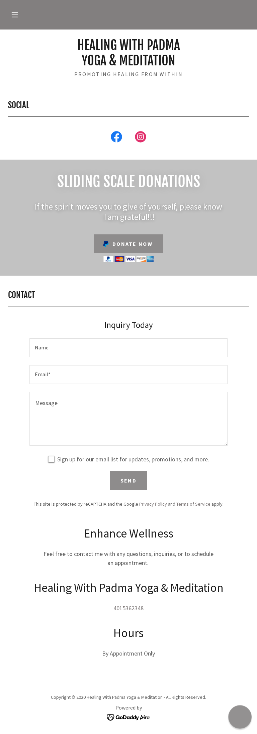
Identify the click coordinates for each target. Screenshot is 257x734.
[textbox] (128, 347)
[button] (14, 14)
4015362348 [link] (128, 608)
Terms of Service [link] (193, 504)
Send (128, 480)
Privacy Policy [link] (153, 504)
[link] (128, 63)
